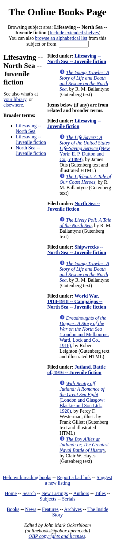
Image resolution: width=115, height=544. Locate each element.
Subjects (48, 498)
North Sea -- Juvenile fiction (31, 150)
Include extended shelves (74, 32)
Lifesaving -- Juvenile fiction (31, 139)
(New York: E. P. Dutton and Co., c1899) (84, 148)
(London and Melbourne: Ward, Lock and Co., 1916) (84, 331)
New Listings (54, 493)
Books (13, 509)
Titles (100, 493)
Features (50, 509)
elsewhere (13, 104)
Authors (81, 493)
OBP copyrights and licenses (57, 536)
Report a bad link (74, 477)
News (30, 509)
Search (29, 493)
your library (14, 99)
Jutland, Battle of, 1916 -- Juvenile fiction (76, 369)
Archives (73, 509)
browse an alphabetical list (61, 38)
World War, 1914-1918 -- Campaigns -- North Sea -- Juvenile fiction (76, 301)
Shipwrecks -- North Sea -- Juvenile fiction (76, 249)
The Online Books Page (57, 11)
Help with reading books (27, 477)
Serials (68, 498)
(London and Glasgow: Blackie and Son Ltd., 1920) (82, 397)
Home (11, 493)
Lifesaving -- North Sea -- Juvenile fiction (76, 58)
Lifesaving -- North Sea (28, 128)
